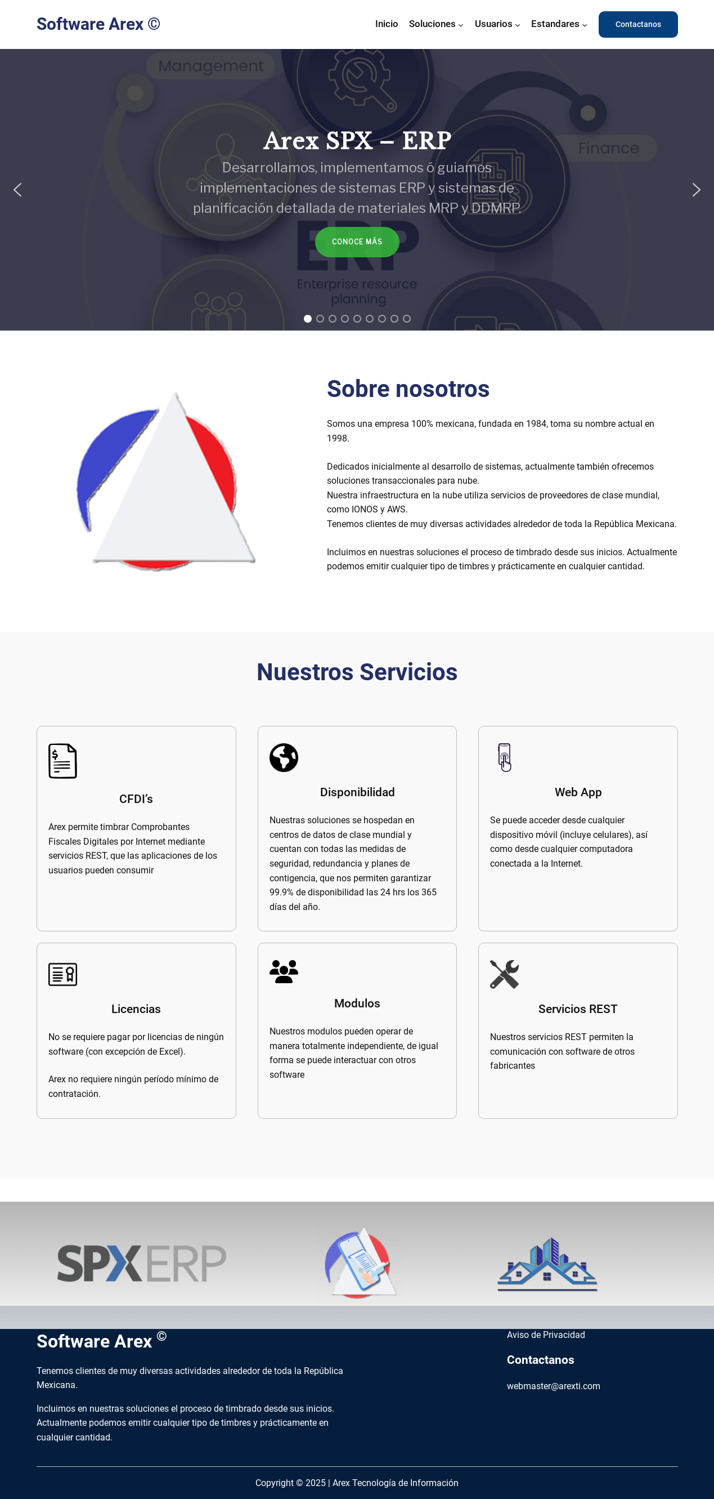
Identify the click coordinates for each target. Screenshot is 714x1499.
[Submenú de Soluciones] (461, 24)
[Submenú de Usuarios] (517, 24)
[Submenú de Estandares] (584, 24)
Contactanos (638, 24)
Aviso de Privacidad (547, 1335)
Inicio (386, 23)
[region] (357, 190)
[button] (17, 190)
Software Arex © (99, 24)
